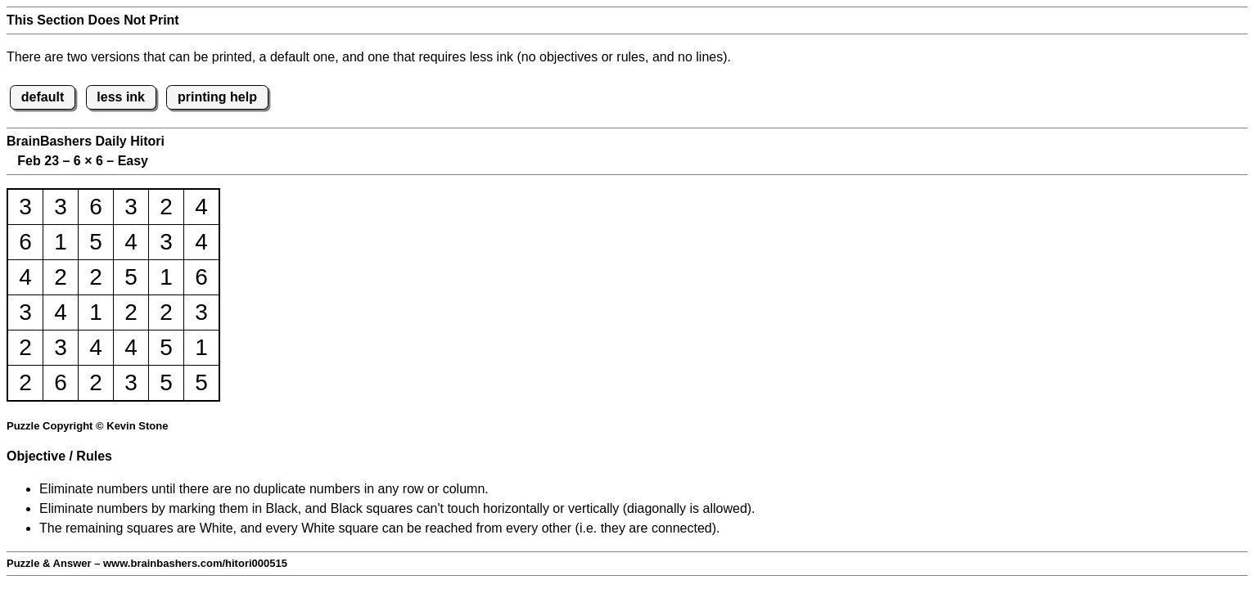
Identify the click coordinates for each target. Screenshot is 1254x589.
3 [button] (25, 206)
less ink (121, 97)
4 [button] (201, 206)
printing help (217, 97)
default (42, 97)
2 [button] (166, 206)
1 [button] (60, 241)
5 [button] (95, 241)
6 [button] (95, 206)
